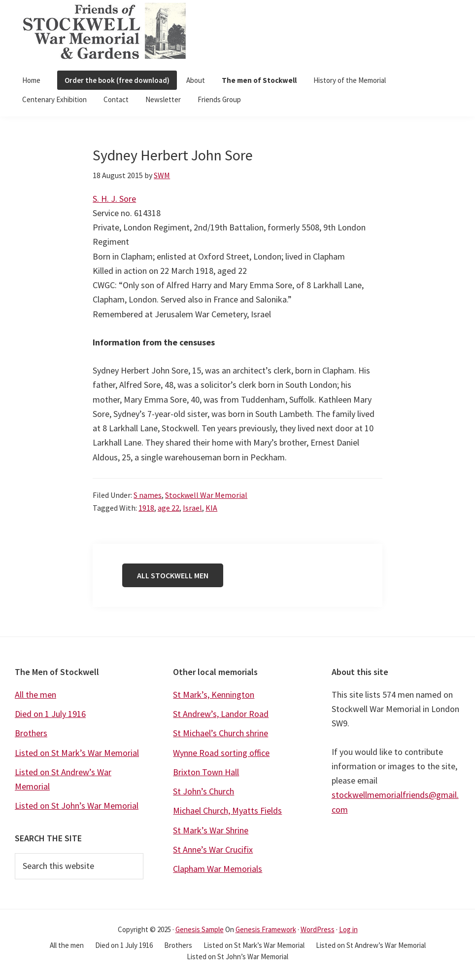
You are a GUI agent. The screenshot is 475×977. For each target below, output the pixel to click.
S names (148, 495)
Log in (348, 929)
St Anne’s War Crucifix (213, 849)
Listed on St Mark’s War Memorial (77, 752)
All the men (35, 694)
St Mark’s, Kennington (213, 694)
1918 (146, 508)
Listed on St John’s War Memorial (76, 805)
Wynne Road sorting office (221, 752)
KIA (211, 508)
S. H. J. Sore (114, 198)
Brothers (31, 733)
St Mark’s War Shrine (210, 830)
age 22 (168, 508)
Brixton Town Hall (206, 772)
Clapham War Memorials (217, 868)
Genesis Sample (199, 929)
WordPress (318, 929)
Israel (192, 508)
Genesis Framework (266, 929)
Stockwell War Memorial (206, 495)
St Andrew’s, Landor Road (221, 713)
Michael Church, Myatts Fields (227, 810)
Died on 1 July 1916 (50, 713)
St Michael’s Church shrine (220, 733)
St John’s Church (203, 791)
